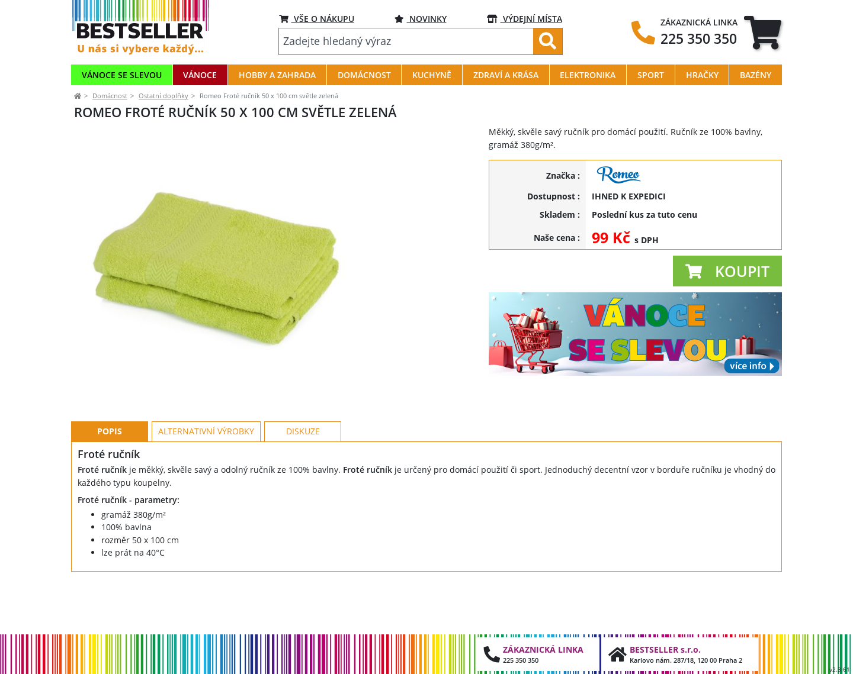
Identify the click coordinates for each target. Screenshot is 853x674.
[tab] (762, 32)
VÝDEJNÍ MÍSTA (524, 18)
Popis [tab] (109, 484)
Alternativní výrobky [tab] (206, 484)
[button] (727, 271)
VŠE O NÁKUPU (316, 18)
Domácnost (109, 95)
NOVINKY (421, 18)
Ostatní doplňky (163, 95)
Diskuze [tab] (303, 484)
